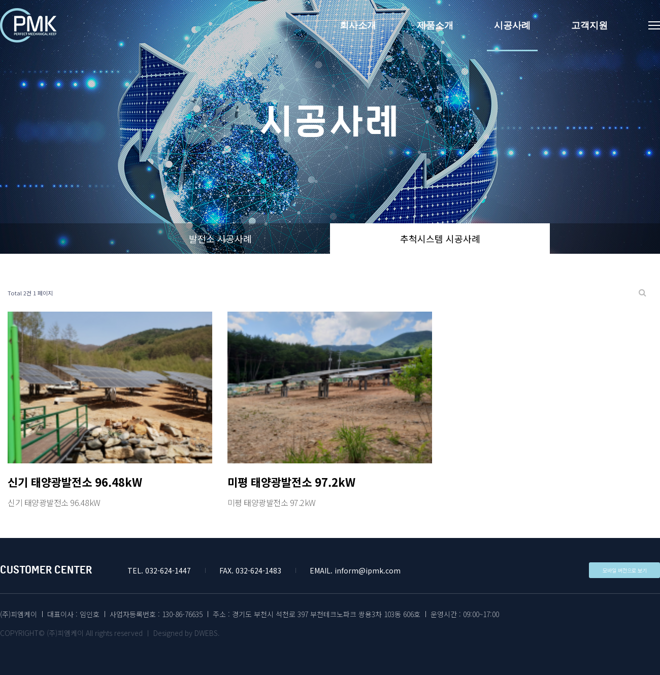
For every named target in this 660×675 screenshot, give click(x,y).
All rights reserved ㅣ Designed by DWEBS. (153, 633)
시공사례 (512, 25)
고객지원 (589, 25)
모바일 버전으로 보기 (625, 570)
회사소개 (358, 25)
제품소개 (435, 25)
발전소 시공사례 (220, 238)
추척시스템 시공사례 (440, 238)
